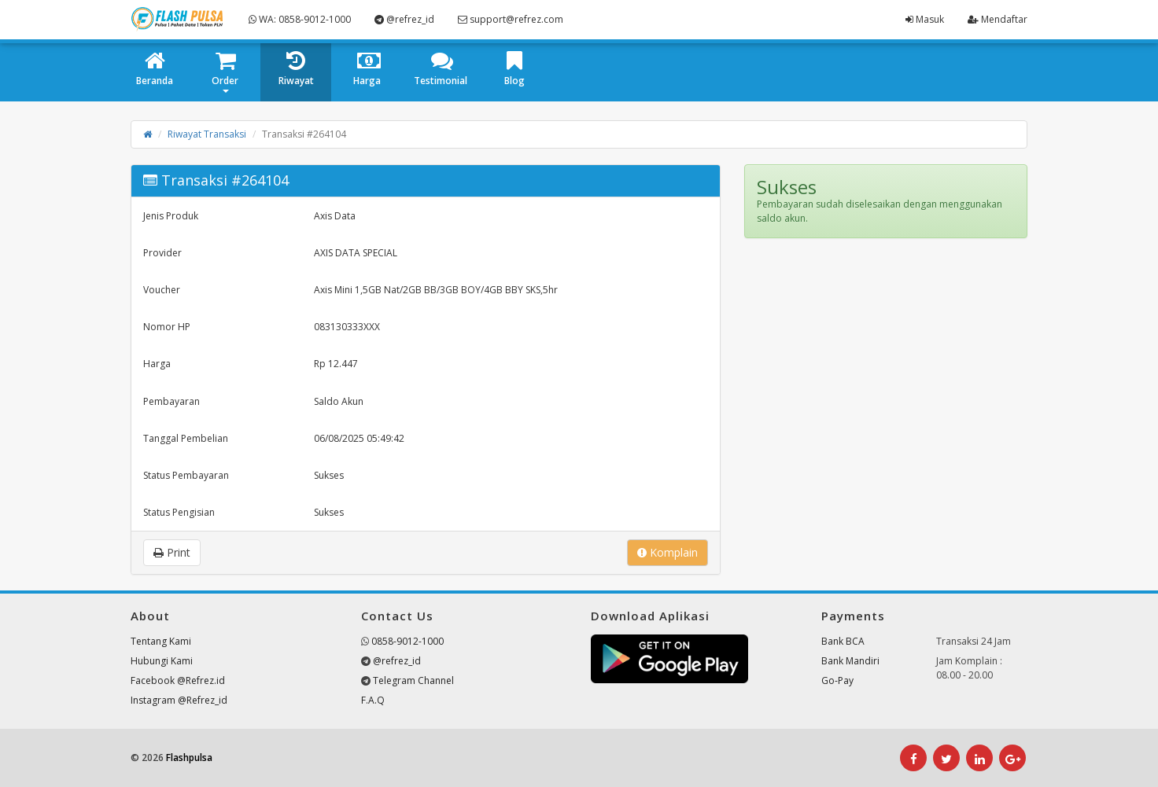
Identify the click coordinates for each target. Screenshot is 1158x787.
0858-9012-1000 (407, 641)
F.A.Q (373, 700)
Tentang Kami (161, 641)
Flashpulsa (189, 757)
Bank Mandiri (850, 660)
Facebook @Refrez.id (178, 680)
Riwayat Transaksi (207, 134)
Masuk (924, 19)
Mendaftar (997, 19)
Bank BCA (843, 641)
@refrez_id (404, 19)
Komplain (667, 552)
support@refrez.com (510, 19)
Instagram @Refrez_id (179, 700)
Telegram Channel (413, 680)
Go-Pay (837, 680)
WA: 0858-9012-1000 (300, 19)
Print (171, 552)
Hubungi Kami (162, 660)
